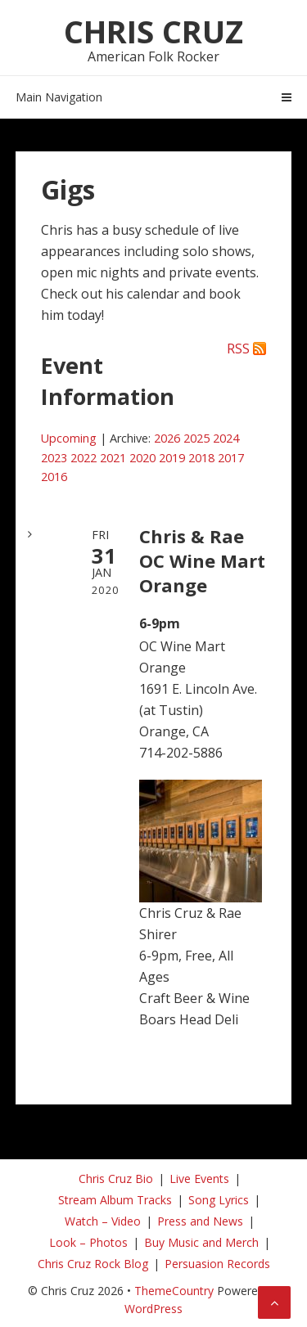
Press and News (200, 1221)
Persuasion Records (217, 1263)
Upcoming (69, 438)
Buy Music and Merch (201, 1242)
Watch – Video (103, 1221)
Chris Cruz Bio (116, 1178)
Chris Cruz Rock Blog (93, 1263)
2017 (231, 458)
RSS (238, 348)
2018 (201, 458)
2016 (54, 476)
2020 (142, 458)
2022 (83, 458)
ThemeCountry (174, 1290)
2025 (196, 438)
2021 (113, 458)
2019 (172, 458)
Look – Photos (88, 1242)
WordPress (153, 1308)
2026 (167, 438)
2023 (54, 458)
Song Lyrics (218, 1200)
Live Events (199, 1178)
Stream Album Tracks (115, 1200)
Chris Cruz (153, 31)
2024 (226, 438)
